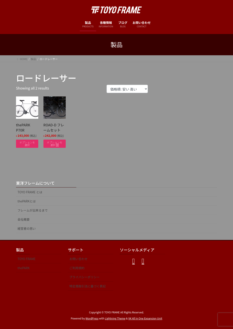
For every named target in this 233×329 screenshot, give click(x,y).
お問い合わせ (78, 259)
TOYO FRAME (26, 259)
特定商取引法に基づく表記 (87, 286)
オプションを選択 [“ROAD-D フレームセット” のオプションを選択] (54, 143)
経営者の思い (27, 228)
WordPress (92, 318)
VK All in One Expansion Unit (145, 318)
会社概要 (24, 219)
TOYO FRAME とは (30, 192)
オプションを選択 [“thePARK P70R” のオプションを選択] (27, 143)
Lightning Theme (115, 318)
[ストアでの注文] (127, 89)
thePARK (24, 268)
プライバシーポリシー (84, 277)
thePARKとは (27, 201)
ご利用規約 (77, 268)
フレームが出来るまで (33, 210)
